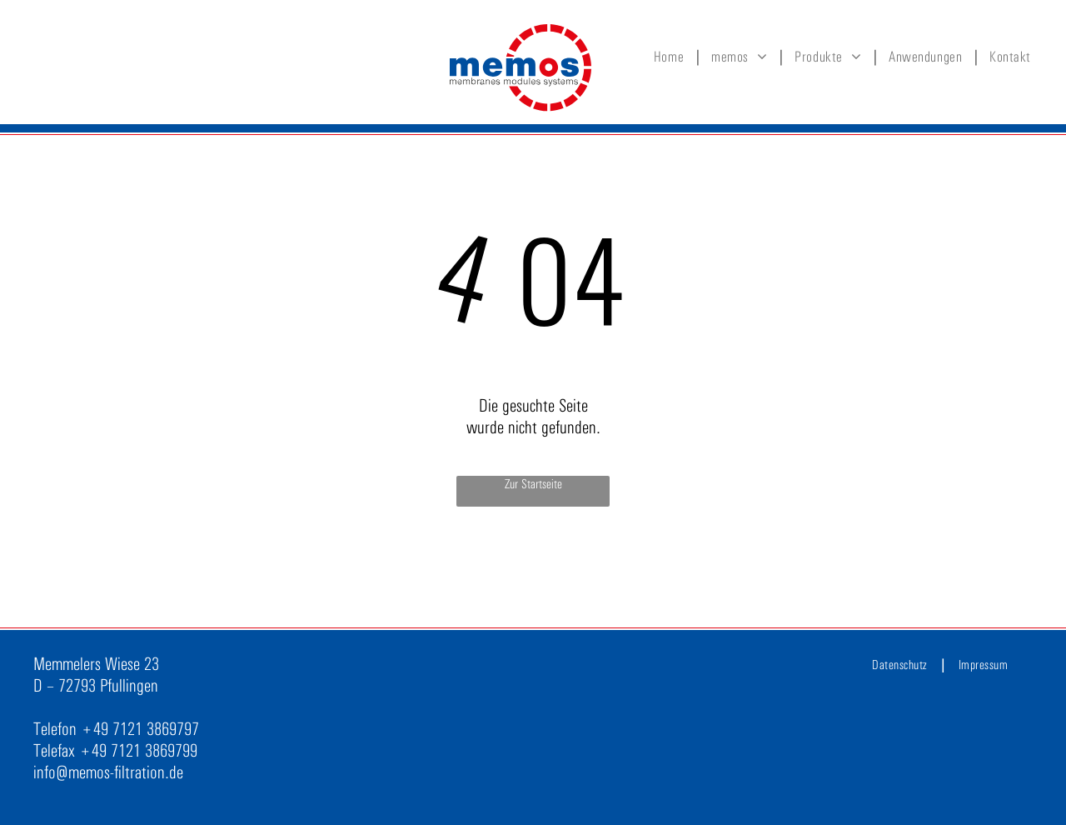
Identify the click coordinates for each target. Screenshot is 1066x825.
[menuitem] (672, 57)
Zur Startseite (533, 484)
